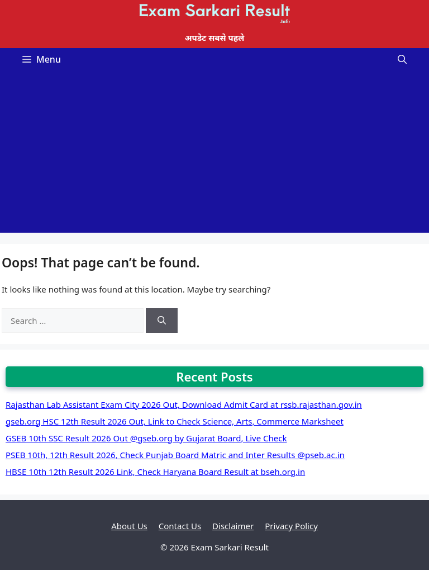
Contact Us (180, 525)
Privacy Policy (291, 525)
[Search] (162, 320)
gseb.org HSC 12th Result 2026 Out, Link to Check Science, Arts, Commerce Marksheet (175, 421)
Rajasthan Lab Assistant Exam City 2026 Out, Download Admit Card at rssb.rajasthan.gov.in (184, 404)
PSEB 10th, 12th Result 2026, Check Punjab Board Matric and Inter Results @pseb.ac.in (175, 454)
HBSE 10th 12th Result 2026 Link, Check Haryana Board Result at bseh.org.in (155, 471)
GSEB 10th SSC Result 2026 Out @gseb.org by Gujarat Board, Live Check (146, 438)
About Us (129, 525)
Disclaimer (233, 525)
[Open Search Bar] (402, 59)
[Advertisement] (214, 154)
